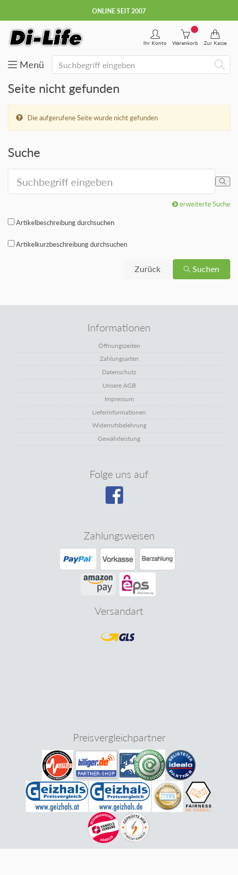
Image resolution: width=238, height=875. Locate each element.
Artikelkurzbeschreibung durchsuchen (71, 244)
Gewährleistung (119, 438)
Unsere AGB (119, 385)
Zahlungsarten (119, 358)
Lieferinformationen (119, 412)
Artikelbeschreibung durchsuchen (65, 222)
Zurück (147, 269)
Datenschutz (119, 372)
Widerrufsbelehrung (119, 425)
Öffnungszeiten (119, 345)
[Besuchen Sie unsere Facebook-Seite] (118, 498)
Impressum (119, 399)
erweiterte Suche (201, 204)
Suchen (201, 269)
